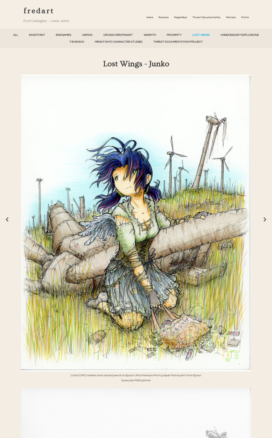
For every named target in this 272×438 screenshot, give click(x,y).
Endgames (63, 34)
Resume (164, 17)
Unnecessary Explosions (239, 34)
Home (149, 17)
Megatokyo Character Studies (118, 41)
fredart (38, 11)
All (15, 34)
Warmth (150, 34)
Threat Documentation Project (178, 41)
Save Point (37, 34)
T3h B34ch (76, 41)
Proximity (174, 34)
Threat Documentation (207, 17)
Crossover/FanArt (118, 34)
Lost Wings (201, 34)
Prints (245, 17)
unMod (87, 34)
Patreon (231, 17)
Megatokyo (180, 17)
